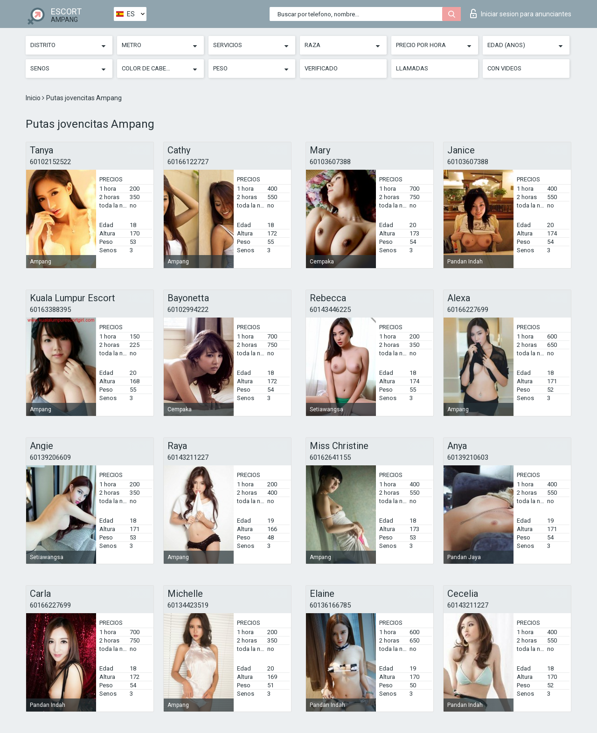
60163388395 (50, 309)
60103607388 (330, 162)
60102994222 (187, 309)
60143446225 (330, 309)
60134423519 (187, 605)
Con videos (504, 68)
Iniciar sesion (520, 13)
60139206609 (50, 457)
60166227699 (467, 309)
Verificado (321, 68)
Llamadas (412, 68)
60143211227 (187, 457)
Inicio (34, 98)
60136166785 (330, 605)
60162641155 (330, 457)
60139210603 (467, 457)
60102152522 (50, 162)
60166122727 (187, 162)
